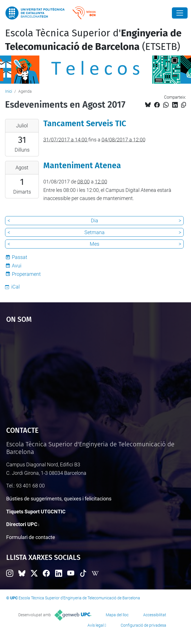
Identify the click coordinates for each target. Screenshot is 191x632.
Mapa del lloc (117, 615)
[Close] (180, 13)
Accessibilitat (154, 615)
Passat (19, 257)
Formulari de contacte (30, 537)
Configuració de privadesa (143, 625)
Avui (16, 266)
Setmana (94, 232)
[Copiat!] (183, 105)
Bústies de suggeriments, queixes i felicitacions (58, 499)
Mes (94, 244)
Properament (26, 274)
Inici (8, 91)
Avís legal (95, 625)
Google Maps (95, 372)
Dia (94, 220)
